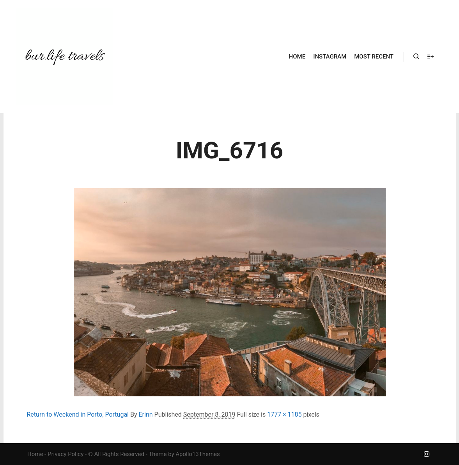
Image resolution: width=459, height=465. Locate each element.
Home (35, 454)
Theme (158, 454)
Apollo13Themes (197, 454)
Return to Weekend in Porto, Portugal (78, 414)
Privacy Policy (65, 454)
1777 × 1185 (284, 414)
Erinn (145, 414)
